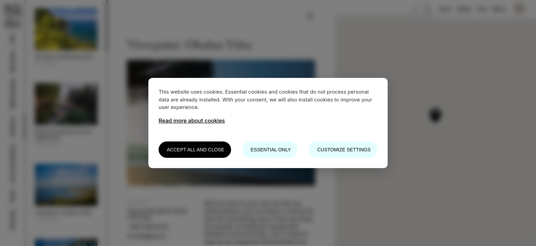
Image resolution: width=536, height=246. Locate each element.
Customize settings (344, 149)
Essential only (271, 149)
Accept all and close (195, 149)
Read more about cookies (192, 120)
